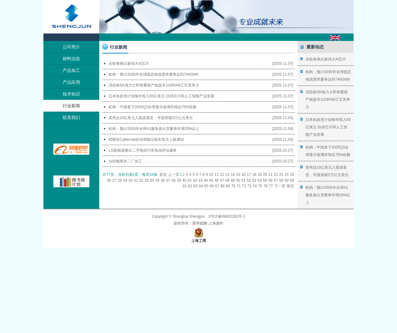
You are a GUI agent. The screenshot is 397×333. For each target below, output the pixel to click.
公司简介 (71, 46)
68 (222, 186)
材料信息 (71, 58)
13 (227, 174)
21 (270, 174)
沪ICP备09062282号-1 (226, 216)
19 (259, 174)
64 (201, 186)
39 (179, 180)
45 (211, 180)
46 (217, 180)
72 (244, 186)
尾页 (290, 186)
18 (254, 174)
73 (249, 186)
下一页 (279, 186)
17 (249, 174)
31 (136, 180)
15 (238, 174)
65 (206, 186)
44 (206, 180)
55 (265, 180)
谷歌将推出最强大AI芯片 (129, 63)
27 (114, 180)
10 (211, 174)
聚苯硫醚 (199, 223)
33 (147, 180)
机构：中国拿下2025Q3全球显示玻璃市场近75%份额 (152, 107)
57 (276, 180)
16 (243, 174)
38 (174, 180)
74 (255, 186)
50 (238, 180)
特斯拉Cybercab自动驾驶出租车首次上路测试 (146, 139)
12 (222, 174)
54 (259, 180)
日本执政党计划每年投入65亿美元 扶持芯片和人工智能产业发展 (161, 96)
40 (184, 180)
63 (196, 186)
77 (271, 186)
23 (281, 174)
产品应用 (71, 82)
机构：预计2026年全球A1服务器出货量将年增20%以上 (154, 129)
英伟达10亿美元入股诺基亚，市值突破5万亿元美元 (151, 118)
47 (222, 180)
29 (125, 180)
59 (286, 180)
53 (254, 180)
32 (141, 180)
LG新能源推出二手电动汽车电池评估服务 (143, 150)
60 (292, 180)
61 (185, 186)
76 (265, 186)
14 (233, 174)
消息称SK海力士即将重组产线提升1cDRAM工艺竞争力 (154, 85)
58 (281, 180)
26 (109, 180)
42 (195, 180)
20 (265, 174)
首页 (163, 174)
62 (190, 186)
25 (292, 174)
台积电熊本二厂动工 (125, 161)
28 (120, 180)
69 (228, 186)
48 (227, 180)
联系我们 (71, 117)
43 (200, 180)
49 (233, 180)
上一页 (173, 174)
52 (249, 180)
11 (217, 174)
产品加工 (71, 70)
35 (157, 180)
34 (152, 180)
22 (276, 174)
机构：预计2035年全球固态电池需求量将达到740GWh (153, 74)
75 (260, 186)
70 (233, 186)
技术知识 (71, 93)
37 (168, 180)
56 (270, 180)
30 (130, 180)
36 (163, 180)
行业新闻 (71, 105)
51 (243, 180)
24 (286, 174)
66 (212, 186)
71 (238, 186)
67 (217, 186)
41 (190, 180)
